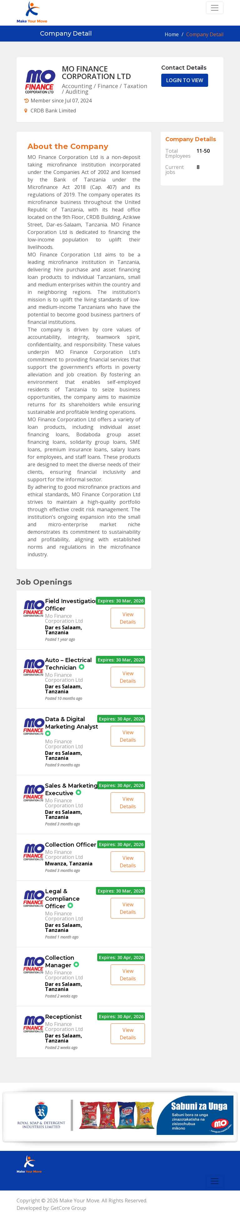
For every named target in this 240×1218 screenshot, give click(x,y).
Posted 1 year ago (60, 639)
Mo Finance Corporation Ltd (64, 618)
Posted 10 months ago (63, 699)
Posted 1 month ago (61, 937)
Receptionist (63, 1016)
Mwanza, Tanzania (68, 863)
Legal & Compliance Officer (62, 899)
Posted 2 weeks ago (61, 996)
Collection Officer (70, 844)
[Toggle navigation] (214, 8)
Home (172, 34)
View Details (128, 618)
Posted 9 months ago (62, 765)
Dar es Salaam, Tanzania (63, 630)
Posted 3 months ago (62, 824)
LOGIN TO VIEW (184, 80)
